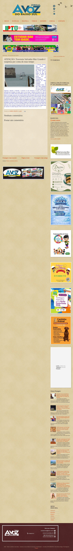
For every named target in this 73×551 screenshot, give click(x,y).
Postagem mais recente (10, 158)
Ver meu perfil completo (55, 138)
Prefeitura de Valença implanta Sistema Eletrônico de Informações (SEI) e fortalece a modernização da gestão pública (63, 485)
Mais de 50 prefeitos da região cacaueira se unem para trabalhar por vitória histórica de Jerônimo (63, 451)
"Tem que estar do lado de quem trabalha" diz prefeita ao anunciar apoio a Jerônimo (63, 495)
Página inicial (25, 158)
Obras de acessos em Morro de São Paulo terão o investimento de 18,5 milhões (63, 461)
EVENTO (52, 514)
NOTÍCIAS (15, 21)
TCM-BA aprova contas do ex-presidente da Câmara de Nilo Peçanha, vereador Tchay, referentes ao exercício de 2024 (63, 473)
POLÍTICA (25, 21)
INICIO (6, 21)
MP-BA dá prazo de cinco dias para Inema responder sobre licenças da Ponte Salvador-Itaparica (63, 429)
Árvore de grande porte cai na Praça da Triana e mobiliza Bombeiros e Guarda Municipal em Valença (63, 407)
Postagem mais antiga (41, 158)
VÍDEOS (34, 21)
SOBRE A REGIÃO (56, 120)
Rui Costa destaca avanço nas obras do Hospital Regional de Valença (63, 417)
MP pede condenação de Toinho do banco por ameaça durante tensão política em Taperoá (63, 440)
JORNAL (52, 21)
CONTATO (61, 21)
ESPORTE (43, 21)
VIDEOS (52, 519)
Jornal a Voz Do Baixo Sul (58, 56)
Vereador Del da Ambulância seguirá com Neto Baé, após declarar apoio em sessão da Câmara (63, 395)
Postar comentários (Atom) (12, 160)
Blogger (36, 548)
